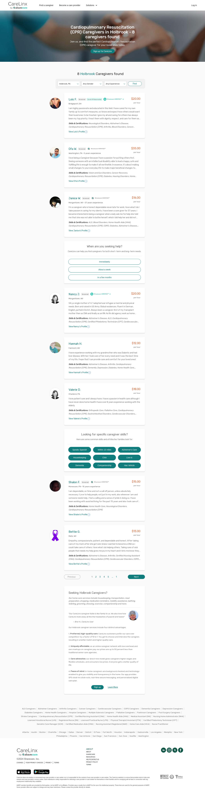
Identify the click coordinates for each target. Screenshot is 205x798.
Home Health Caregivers (56, 712)
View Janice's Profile (79, 230)
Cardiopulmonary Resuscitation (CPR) (56, 716)
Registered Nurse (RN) (68, 720)
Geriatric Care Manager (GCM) (50, 724)
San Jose (123, 736)
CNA (104, 457)
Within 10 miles (104, 450)
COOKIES (20, 762)
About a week (105, 269)
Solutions (91, 5)
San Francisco (110, 736)
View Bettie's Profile (79, 564)
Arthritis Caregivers (68, 709)
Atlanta (25, 732)
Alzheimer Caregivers (47, 709)
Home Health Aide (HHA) (117, 716)
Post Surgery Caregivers (169, 712)
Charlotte (52, 732)
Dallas (71, 732)
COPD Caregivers (131, 709)
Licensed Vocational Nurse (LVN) (42, 720)
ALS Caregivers (29, 709)
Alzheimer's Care (129, 450)
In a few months (105, 277)
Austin (34, 732)
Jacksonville (142, 732)
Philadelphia (61, 736)
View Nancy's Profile (79, 326)
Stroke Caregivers (29, 716)
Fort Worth (107, 732)
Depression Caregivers (173, 709)
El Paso (97, 732)
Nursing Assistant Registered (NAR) (111, 724)
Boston (42, 732)
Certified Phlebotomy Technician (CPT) (160, 720)
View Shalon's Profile (79, 514)
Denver (79, 732)
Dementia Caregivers (151, 709)
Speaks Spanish (79, 450)
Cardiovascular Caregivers (109, 709)
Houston (118, 732)
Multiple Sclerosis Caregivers (101, 712)
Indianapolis (129, 732)
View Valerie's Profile (79, 418)
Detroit (88, 732)
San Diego (97, 736)
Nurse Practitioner (160, 724)
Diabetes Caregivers (34, 712)
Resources (90, 757)
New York (178, 732)
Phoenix (73, 736)
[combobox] (59, 84)
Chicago (62, 732)
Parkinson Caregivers (146, 712)
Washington (143, 736)
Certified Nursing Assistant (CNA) (89, 716)
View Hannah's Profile (80, 372)
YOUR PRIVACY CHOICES (34, 762)
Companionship (104, 465)
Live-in (129, 457)
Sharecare (90, 754)
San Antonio (84, 736)
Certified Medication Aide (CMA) (80, 724)
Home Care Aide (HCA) (140, 724)
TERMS (56, 762)
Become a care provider (69, 5)
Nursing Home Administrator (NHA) (168, 716)
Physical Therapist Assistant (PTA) (126, 720)
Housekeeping (79, 457)
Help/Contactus (92, 759)
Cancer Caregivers (87, 709)
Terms (88, 764)
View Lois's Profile (78, 131)
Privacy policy (92, 762)
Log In (194, 5)
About (88, 752)
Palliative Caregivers (125, 712)
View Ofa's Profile (78, 181)
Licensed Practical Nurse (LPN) (94, 720)
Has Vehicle (129, 465)
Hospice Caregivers (77, 712)
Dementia (79, 465)
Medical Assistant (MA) (141, 716)
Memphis (168, 732)
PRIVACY (49, 762)
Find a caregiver (46, 5)
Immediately (104, 262)
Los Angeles (156, 732)
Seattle (133, 736)
